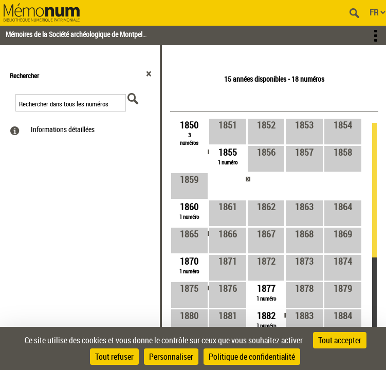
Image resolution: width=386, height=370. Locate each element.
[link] (189, 132)
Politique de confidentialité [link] (252, 356)
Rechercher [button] (24, 75)
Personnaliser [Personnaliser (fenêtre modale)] (171, 356)
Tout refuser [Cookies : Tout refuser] (114, 356)
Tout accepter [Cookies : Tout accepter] (339, 340)
